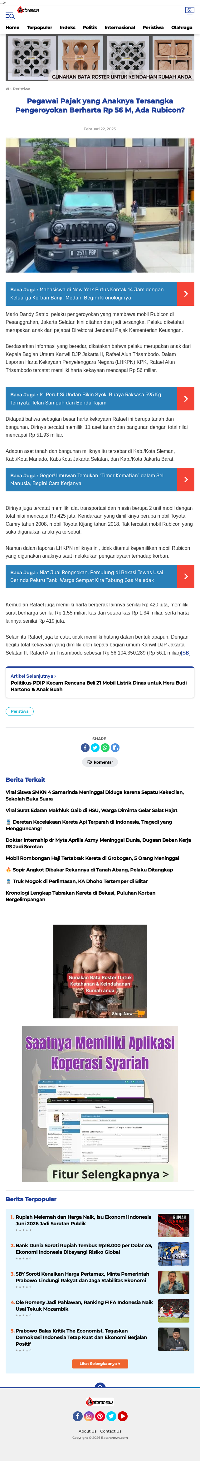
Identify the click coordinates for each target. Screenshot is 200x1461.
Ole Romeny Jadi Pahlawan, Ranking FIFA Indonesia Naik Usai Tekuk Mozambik (84, 1305)
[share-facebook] (85, 747)
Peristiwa (153, 27)
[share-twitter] (95, 747)
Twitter (114, 1419)
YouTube (127, 1419)
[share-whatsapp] (105, 747)
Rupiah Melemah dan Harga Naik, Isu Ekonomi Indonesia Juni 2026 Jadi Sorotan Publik (83, 1220)
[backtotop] (100, 1388)
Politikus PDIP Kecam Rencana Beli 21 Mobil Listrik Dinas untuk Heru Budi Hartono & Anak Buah (99, 686)
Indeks (67, 27)
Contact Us (110, 1431)
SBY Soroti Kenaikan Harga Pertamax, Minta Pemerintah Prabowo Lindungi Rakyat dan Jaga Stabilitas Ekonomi (82, 1277)
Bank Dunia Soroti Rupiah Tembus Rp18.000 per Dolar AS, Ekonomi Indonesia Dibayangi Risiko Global (84, 1249)
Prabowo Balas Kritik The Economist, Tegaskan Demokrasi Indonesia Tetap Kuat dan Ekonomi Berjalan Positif (81, 1337)
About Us (87, 1431)
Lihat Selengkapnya (100, 1363)
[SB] (185, 652)
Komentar (100, 761)
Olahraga (182, 27)
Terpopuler (39, 27)
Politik (90, 27)
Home (12, 27)
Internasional (120, 27)
